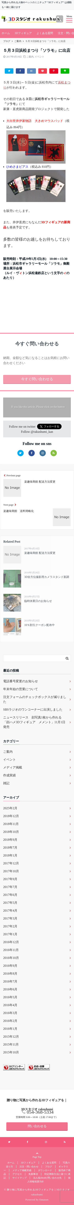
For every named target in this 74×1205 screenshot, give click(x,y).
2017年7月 (10, 887)
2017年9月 (10, 879)
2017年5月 (10, 902)
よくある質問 (45, 33)
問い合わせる (37, 1126)
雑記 (6, 783)
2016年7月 (10, 981)
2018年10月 (11, 831)
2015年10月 (11, 1052)
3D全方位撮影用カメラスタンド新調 (46, 577)
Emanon (44, 1199)
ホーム (6, 33)
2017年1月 (10, 934)
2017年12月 (11, 863)
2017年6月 (10, 894)
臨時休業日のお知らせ (38, 601)
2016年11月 (11, 950)
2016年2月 (10, 1020)
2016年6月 (10, 989)
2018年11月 (11, 824)
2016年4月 (10, 1005)
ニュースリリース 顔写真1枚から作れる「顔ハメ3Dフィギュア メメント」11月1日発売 (34, 722)
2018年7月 (10, 847)
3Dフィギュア (23, 33)
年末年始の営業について (20, 689)
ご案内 (30, 56)
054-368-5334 (40, 1112)
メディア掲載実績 (21, 1170)
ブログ (48, 1166)
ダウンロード (45, 1170)
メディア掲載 (12, 767)
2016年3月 (10, 1013)
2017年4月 (10, 910)
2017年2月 (10, 926)
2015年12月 (11, 1036)
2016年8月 (10, 973)
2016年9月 (10, 965)
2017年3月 (10, 918)
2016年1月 (10, 1028)
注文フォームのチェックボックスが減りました (34, 699)
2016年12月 (11, 942)
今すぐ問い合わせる (37, 379)
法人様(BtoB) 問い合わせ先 (47, 1177)
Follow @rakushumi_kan (37, 431)
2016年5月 (10, 997)
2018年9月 (10, 839)
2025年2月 (10, 808)
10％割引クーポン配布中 (39, 625)
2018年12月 (11, 816)
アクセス (17, 1174)
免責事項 (33, 1174)
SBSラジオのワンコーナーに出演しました (32, 709)
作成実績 (9, 775)
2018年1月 (10, 855)
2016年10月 (11, 957)
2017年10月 (11, 871)
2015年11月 (11, 1044)
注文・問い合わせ (29, 1166)
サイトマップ (19, 1177)
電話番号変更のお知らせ (20, 681)
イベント (39, 56)
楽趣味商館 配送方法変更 (39, 553)
